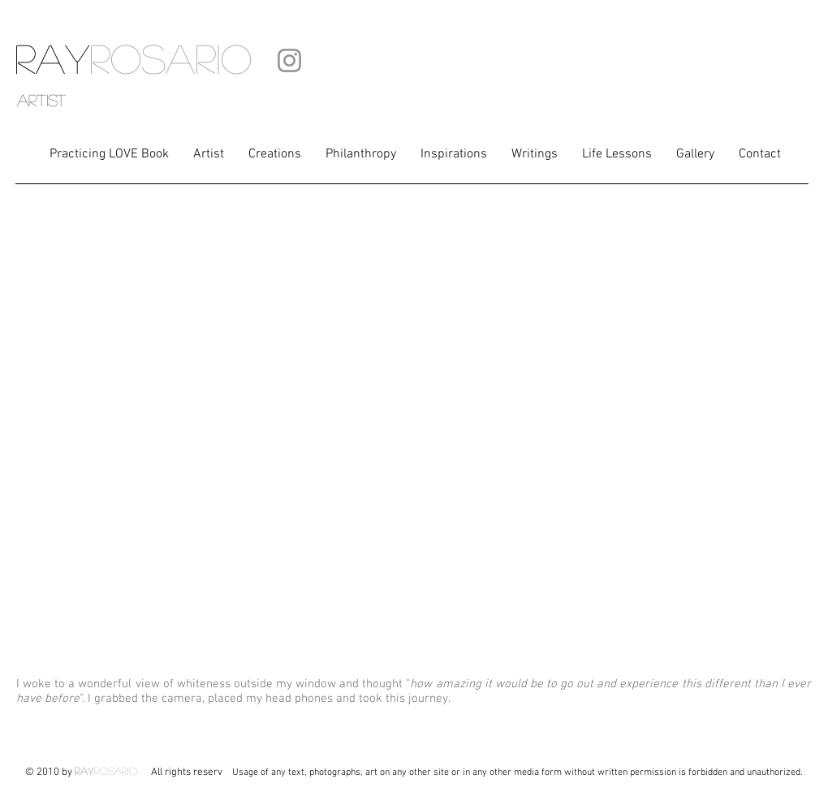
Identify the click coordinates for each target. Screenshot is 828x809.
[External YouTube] (413, 434)
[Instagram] (289, 60)
